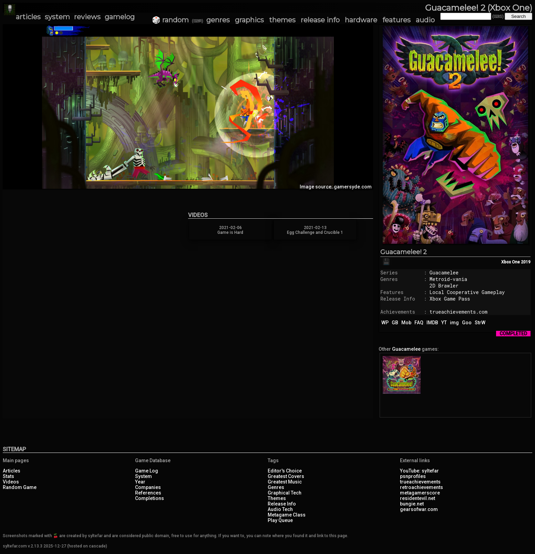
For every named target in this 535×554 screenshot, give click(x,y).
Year (140, 482)
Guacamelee (444, 272)
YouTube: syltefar (419, 471)
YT (444, 322)
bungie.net (412, 504)
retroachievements (421, 487)
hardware (361, 20)
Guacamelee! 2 (403, 252)
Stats (8, 476)
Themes (277, 498)
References (148, 493)
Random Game (20, 487)
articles (28, 17)
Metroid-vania (448, 279)
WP (385, 322)
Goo (467, 322)
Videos (11, 482)
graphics (249, 20)
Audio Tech (280, 509)
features (396, 20)
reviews (87, 17)
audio (425, 20)
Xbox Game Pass (450, 298)
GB (395, 322)
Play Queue (280, 520)
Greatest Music (285, 482)
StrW (480, 322)
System (143, 476)
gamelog (120, 17)
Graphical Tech (284, 493)
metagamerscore (420, 493)
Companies (148, 487)
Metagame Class (287, 515)
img (454, 322)
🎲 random (170, 20)
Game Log (146, 471)
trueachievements (420, 482)
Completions (149, 498)
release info (320, 20)
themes (282, 20)
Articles (11, 471)
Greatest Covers (286, 476)
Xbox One (510, 262)
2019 (526, 262)
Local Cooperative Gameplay (467, 292)
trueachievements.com (458, 311)
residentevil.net (417, 498)
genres (218, 20)
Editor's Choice (285, 471)
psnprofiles (413, 476)
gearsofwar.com (419, 509)
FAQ (418, 322)
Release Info (282, 504)
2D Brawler (444, 285)
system (57, 17)
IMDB (432, 322)
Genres (276, 487)
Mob (406, 322)
